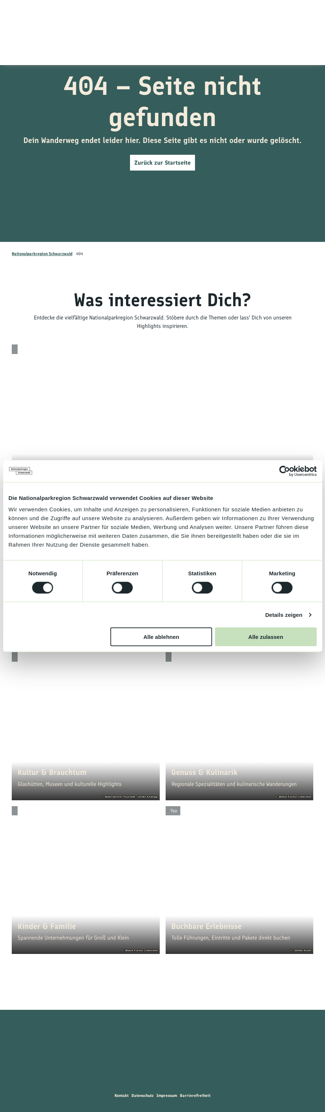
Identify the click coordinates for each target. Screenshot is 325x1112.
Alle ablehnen (161, 637)
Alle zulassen (265, 637)
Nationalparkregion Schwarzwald (42, 253)
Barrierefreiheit (195, 1095)
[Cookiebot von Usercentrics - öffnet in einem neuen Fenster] (284, 470)
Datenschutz (142, 1095)
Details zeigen (283, 614)
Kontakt (122, 1095)
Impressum (166, 1095)
